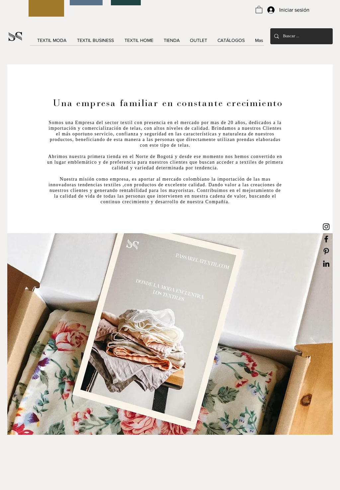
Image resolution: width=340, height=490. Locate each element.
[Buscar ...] (301, 36)
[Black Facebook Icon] (326, 239)
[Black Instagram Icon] (326, 226)
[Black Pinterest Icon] (326, 251)
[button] (259, 9)
